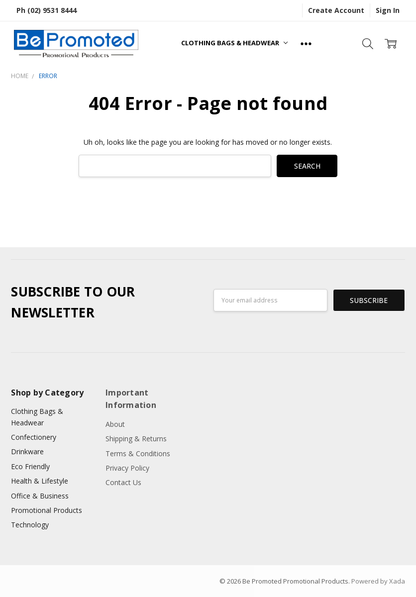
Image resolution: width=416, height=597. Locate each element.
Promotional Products (46, 510)
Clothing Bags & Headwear (234, 42)
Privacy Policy (127, 468)
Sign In (388, 10)
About (115, 424)
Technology (30, 524)
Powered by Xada (378, 581)
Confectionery (33, 437)
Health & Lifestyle (39, 481)
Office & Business (40, 495)
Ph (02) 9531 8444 (46, 10)
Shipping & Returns (136, 438)
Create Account (336, 10)
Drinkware (27, 451)
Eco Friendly (30, 466)
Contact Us (123, 482)
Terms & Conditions (137, 453)
